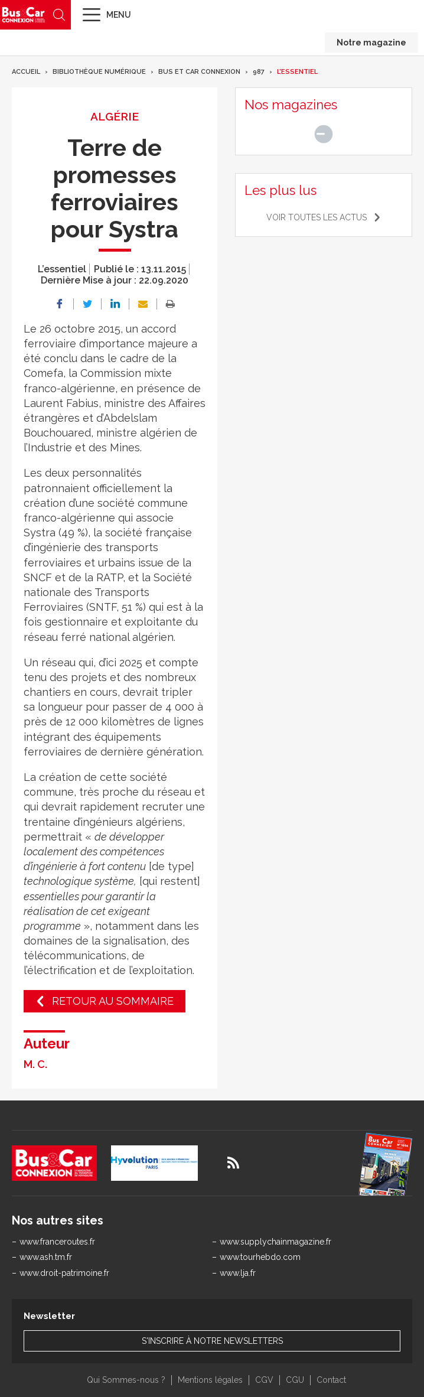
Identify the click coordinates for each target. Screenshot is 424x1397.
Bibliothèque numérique (99, 72)
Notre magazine (371, 42)
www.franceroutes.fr (57, 1241)
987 (259, 72)
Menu (118, 14)
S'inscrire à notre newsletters (212, 1341)
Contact (331, 1380)
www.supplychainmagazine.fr (275, 1241)
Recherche (59, 15)
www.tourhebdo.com (260, 1257)
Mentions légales (210, 1380)
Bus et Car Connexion (199, 72)
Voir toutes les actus (316, 217)
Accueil (26, 72)
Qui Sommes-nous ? (126, 1380)
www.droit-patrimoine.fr (64, 1273)
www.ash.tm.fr (45, 1257)
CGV (264, 1380)
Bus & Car (23, 14)
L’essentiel (297, 72)
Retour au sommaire (113, 1001)
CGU (295, 1380)
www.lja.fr (238, 1273)
